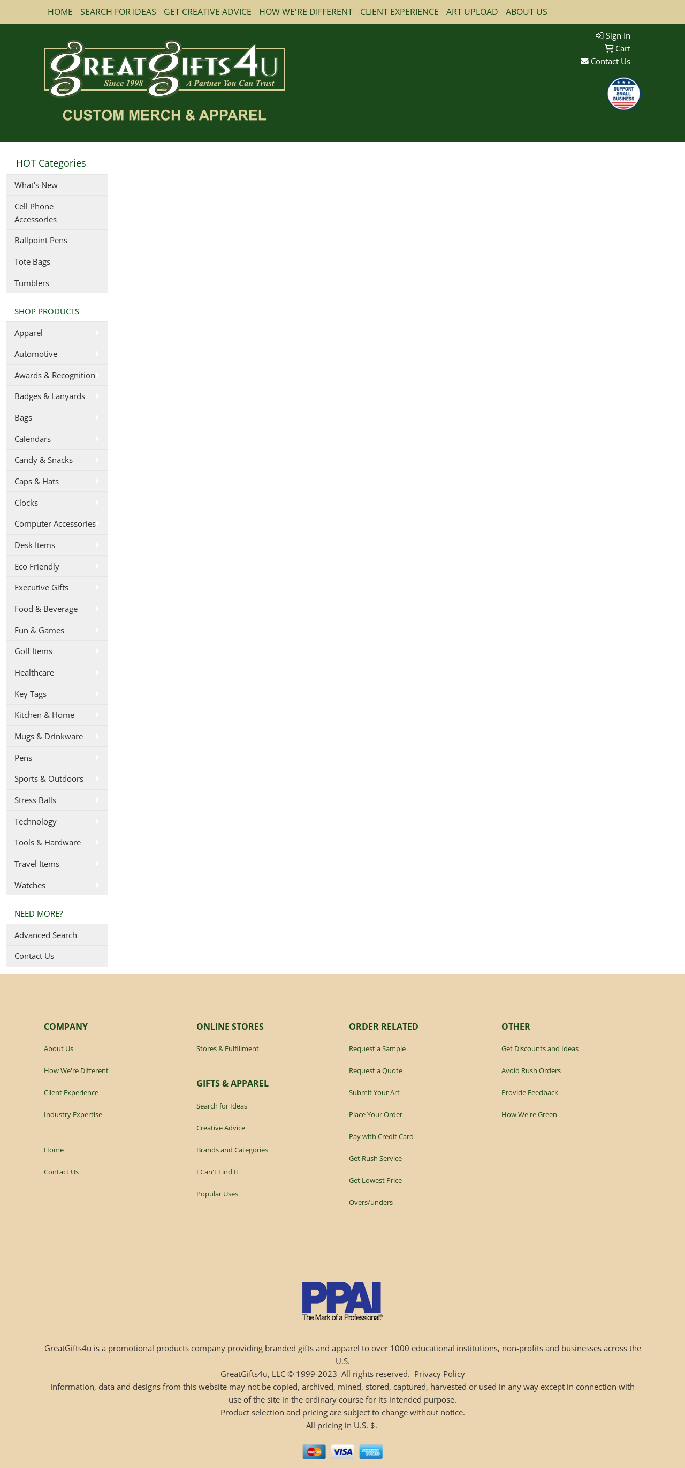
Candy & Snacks (43, 459)
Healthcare (34, 672)
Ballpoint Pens (40, 240)
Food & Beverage (46, 608)
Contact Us (605, 61)
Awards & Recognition (54, 375)
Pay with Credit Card (381, 1136)
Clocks (26, 502)
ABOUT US (526, 12)
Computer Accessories (55, 523)
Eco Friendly (36, 566)
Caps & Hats (36, 481)
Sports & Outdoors (48, 778)
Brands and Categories (232, 1150)
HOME (60, 12)
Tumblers (31, 283)
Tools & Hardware (47, 842)
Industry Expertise (73, 1114)
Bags (23, 417)
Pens (23, 757)
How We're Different (76, 1070)
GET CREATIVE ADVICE (208, 12)
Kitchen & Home (44, 714)
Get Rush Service (375, 1158)
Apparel (28, 332)
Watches (29, 885)
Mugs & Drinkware (48, 736)
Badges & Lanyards (49, 396)
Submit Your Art (374, 1092)
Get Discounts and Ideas (540, 1048)
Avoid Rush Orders (531, 1070)
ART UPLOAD (472, 12)
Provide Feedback (529, 1092)
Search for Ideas (221, 1106)
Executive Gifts (41, 587)
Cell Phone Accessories (35, 212)
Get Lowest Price (375, 1180)
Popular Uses (217, 1194)
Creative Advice (220, 1128)
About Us (58, 1048)
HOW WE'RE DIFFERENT (306, 12)
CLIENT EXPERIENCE (399, 12)
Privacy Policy (439, 1373)
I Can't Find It (217, 1172)
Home (54, 1150)
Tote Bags (32, 261)
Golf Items (33, 651)
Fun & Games (39, 630)
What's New (36, 184)
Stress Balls (35, 800)
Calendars (32, 438)
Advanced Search (45, 935)
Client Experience (71, 1092)
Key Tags (30, 693)
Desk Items (34, 545)
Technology (35, 821)
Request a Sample (377, 1048)
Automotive (35, 353)
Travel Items (36, 863)
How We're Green (529, 1114)
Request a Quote (375, 1070)
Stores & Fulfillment (227, 1048)
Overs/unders (371, 1202)
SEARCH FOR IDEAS (118, 12)
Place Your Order (375, 1114)
